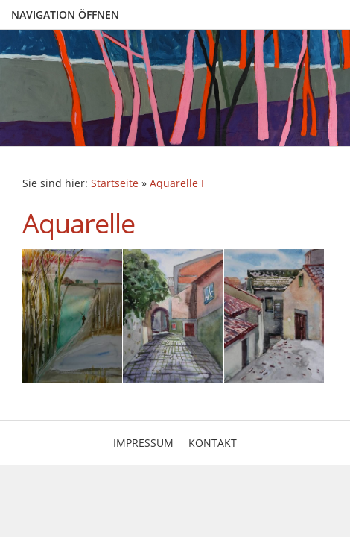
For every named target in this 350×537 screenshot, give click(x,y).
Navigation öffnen (65, 14)
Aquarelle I (177, 183)
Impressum (143, 443)
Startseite (115, 183)
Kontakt (212, 443)
